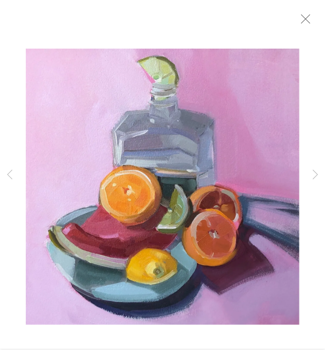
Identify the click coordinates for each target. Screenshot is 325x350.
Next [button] (315, 175)
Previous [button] (9, 175)
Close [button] (305, 22)
